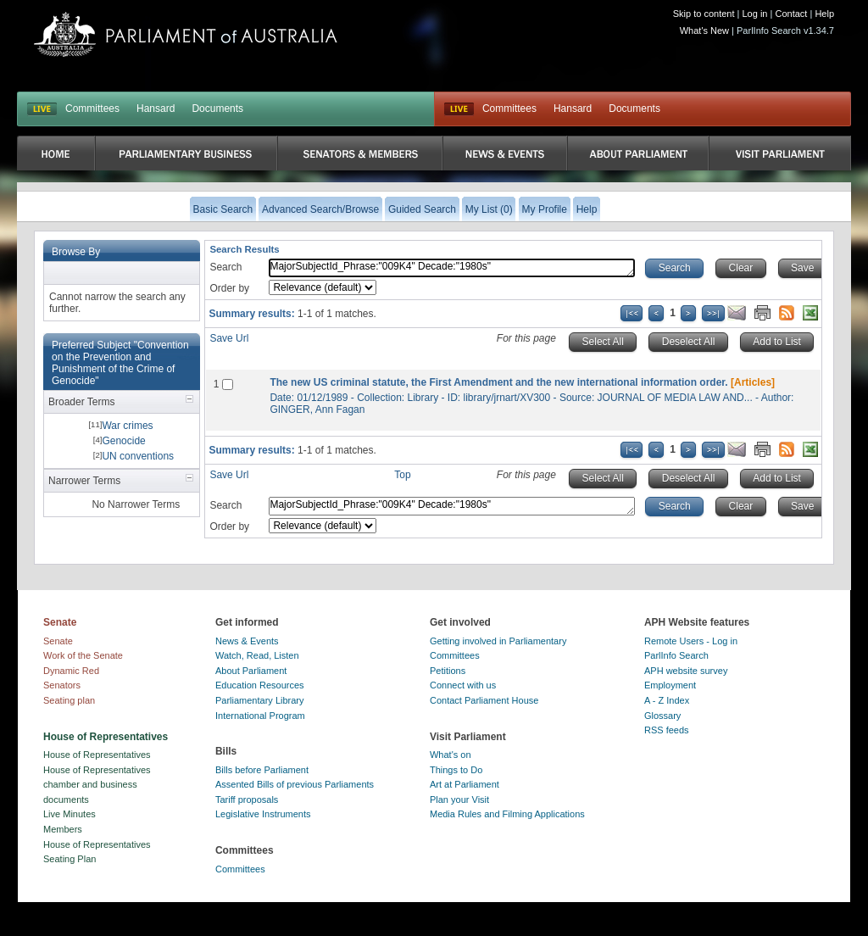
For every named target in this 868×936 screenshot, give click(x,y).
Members (62, 829)
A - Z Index (666, 700)
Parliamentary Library (259, 700)
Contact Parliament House (484, 700)
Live (459, 109)
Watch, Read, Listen (257, 655)
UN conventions (138, 456)
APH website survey (685, 671)
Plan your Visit (459, 799)
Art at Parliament (464, 784)
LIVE (42, 109)
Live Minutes (69, 814)
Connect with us (463, 685)
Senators (62, 685)
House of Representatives (97, 754)
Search (225, 267)
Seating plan (69, 700)
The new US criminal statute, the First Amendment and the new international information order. (498, 382)
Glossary (662, 715)
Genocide (123, 441)
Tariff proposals (246, 799)
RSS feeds (666, 730)
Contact (791, 13)
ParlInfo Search (676, 655)
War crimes (127, 426)
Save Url (228, 338)
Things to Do (456, 770)
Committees (92, 108)
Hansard (155, 108)
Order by (229, 288)
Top (402, 475)
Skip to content (704, 13)
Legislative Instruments (263, 814)
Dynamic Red (71, 671)
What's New (704, 30)
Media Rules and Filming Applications (507, 814)
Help (824, 13)
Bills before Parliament (262, 770)
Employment (670, 685)
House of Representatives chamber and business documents (97, 785)
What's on (450, 754)
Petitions (447, 671)
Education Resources (259, 685)
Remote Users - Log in (690, 641)
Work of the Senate (83, 655)
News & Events (247, 641)
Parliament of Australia (185, 34)
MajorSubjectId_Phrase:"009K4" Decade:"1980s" (452, 268)
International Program (260, 715)
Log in (755, 13)
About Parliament (251, 671)
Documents (217, 108)
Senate (58, 641)
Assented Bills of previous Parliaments (294, 784)
